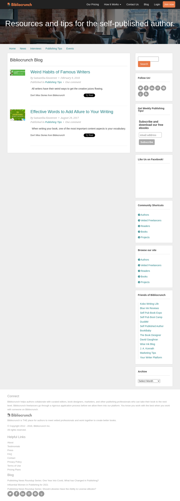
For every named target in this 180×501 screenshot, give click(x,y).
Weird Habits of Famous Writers (60, 71)
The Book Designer (150, 335)
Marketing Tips (148, 352)
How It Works (112, 4)
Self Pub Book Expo (151, 312)
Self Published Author (152, 326)
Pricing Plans (14, 469)
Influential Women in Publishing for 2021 (27, 484)
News (23, 48)
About (10, 442)
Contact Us (132, 4)
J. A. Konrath (147, 348)
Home (12, 48)
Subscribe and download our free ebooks (151, 124)
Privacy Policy (14, 462)
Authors (143, 214)
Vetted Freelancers (149, 220)
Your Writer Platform (151, 357)
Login (157, 4)
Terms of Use (14, 465)
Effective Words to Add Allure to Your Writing (71, 111)
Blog (146, 4)
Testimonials (13, 446)
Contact (11, 458)
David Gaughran (149, 339)
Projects (144, 237)
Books (143, 231)
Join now (169, 4)
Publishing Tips (54, 48)
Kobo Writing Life (149, 303)
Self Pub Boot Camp (151, 317)
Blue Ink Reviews (149, 308)
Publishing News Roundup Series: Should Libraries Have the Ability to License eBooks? (51, 489)
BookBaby (145, 330)
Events (70, 48)
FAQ (9, 454)
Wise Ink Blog (147, 344)
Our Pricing (92, 4)
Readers (144, 226)
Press (10, 450)
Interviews (35, 48)
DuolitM (144, 321)
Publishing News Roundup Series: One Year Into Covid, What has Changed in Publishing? (53, 480)
